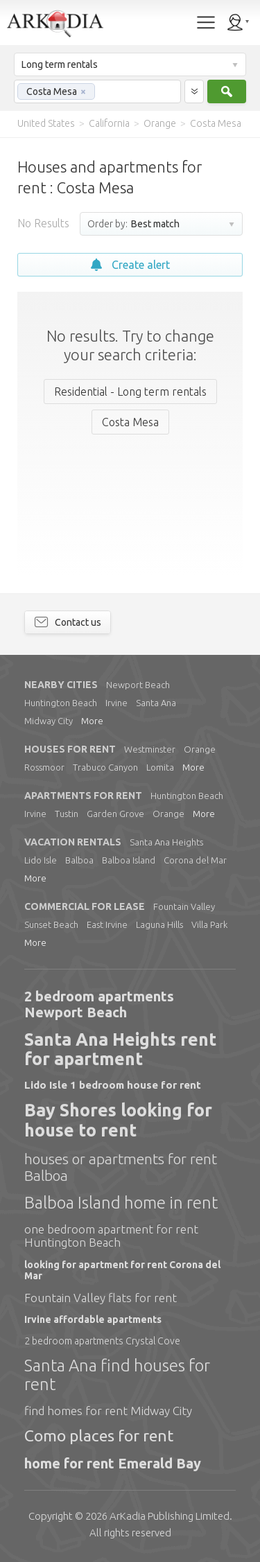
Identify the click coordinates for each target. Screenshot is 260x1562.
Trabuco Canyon (105, 767)
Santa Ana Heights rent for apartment (120, 1049)
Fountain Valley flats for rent (100, 1297)
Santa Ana (156, 703)
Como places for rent (98, 1435)
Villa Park (209, 924)
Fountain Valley (184, 906)
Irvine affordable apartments (93, 1319)
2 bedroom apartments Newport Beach (99, 1004)
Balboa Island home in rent (121, 1202)
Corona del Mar (195, 860)
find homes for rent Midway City (108, 1410)
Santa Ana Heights (166, 842)
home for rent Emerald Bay (112, 1463)
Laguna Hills (159, 924)
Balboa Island (128, 860)
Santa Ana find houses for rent (117, 1375)
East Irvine (107, 924)
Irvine (116, 703)
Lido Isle (40, 860)
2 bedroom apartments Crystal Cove (102, 1340)
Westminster (149, 749)
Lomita (160, 767)
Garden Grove (115, 813)
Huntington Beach (60, 703)
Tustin (66, 813)
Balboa (79, 860)
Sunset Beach (51, 924)
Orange (200, 749)
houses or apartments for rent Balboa (120, 1167)
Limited (169, 1516)
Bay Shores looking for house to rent (118, 1120)
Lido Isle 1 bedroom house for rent (112, 1085)
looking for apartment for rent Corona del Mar (122, 1270)
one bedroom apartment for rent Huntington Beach (111, 1235)
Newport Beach (138, 685)
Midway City (48, 721)
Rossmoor (44, 767)
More (92, 721)
